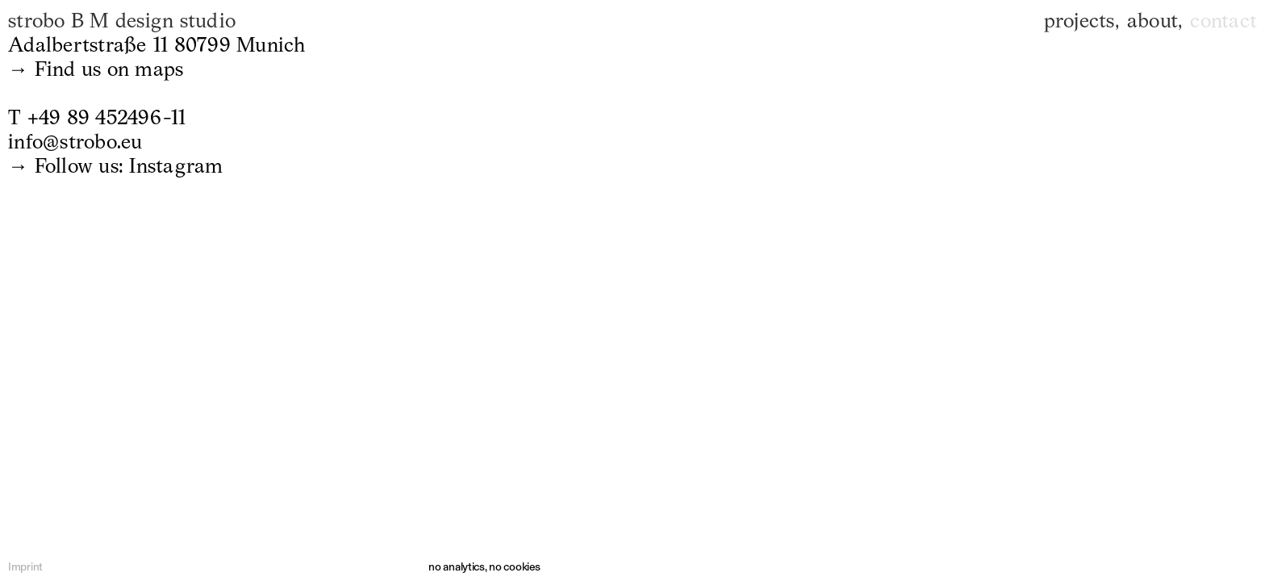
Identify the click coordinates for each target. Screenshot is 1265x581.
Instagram (176, 165)
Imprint (25, 567)
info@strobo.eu (75, 141)
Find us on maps (109, 68)
